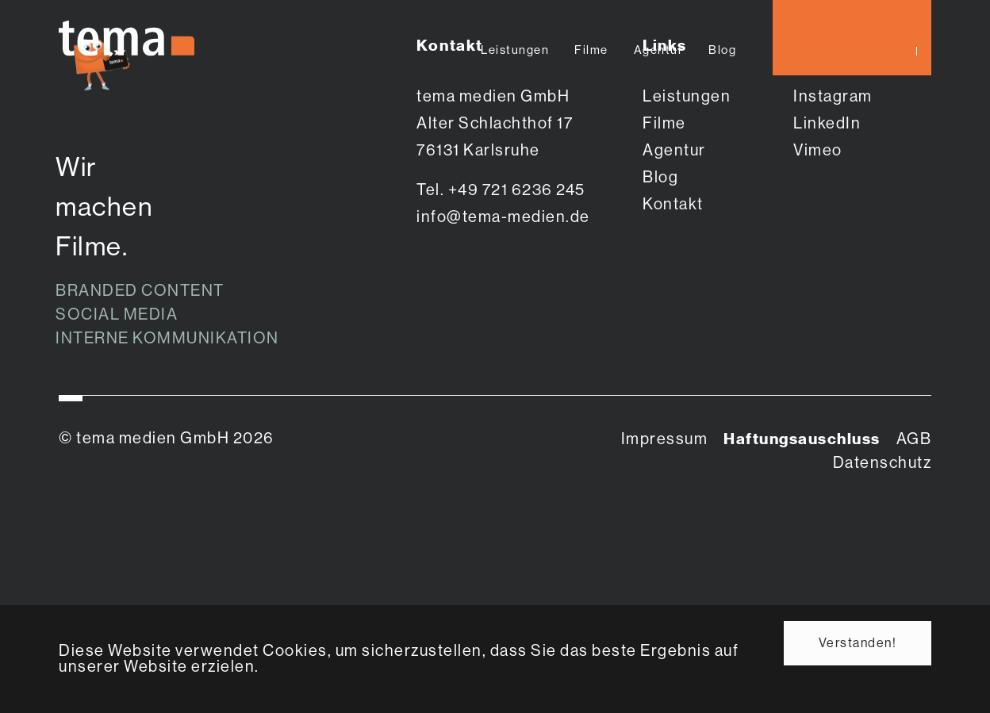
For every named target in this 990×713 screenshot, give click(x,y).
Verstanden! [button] (858, 642)
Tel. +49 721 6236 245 (500, 190)
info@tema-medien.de (503, 217)
